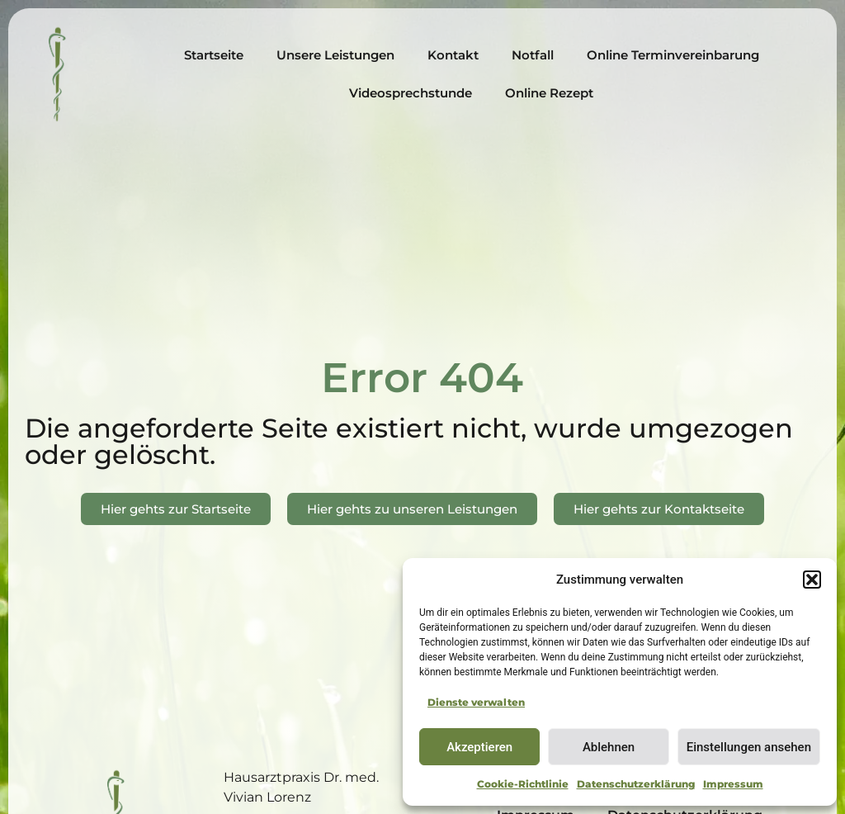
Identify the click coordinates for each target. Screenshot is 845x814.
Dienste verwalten (476, 702)
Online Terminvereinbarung (673, 55)
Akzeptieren (479, 747)
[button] (812, 579)
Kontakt (453, 55)
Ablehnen (609, 747)
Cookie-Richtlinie (523, 784)
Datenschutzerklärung (636, 784)
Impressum (733, 784)
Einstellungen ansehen (749, 747)
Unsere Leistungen (335, 55)
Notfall (533, 55)
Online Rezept (549, 93)
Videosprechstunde (410, 93)
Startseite (213, 55)
